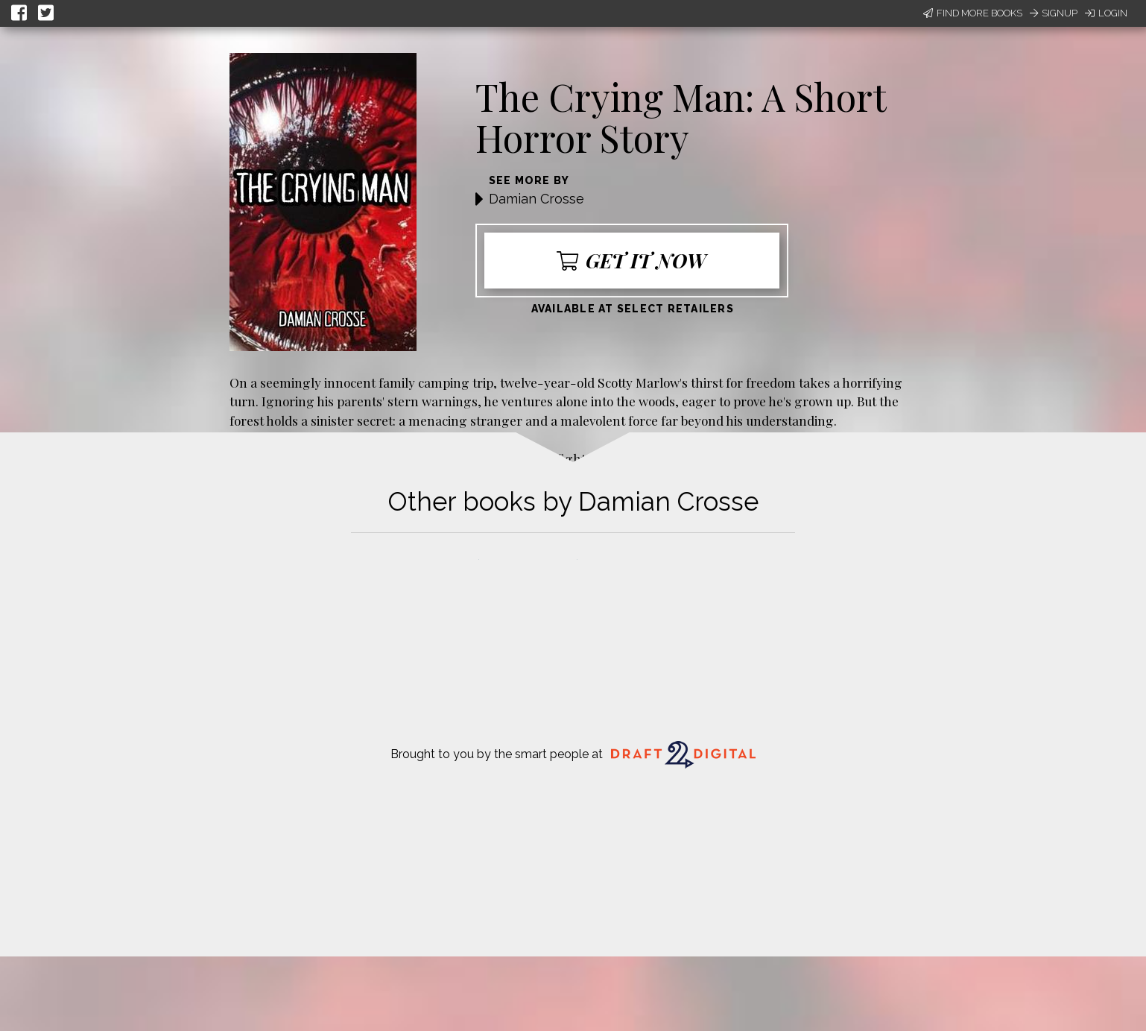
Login (1106, 13)
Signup (1053, 13)
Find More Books (972, 13)
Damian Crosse (536, 198)
